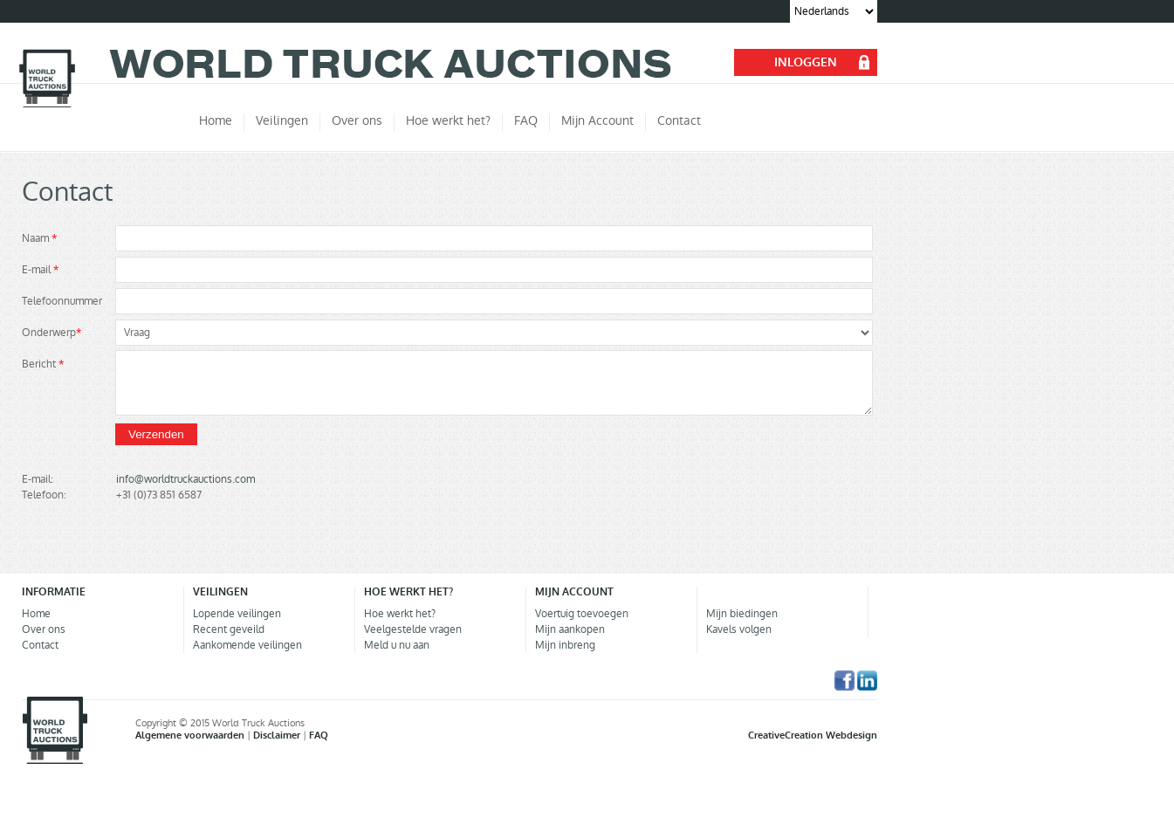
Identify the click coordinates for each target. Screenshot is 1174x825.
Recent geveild (228, 629)
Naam (39, 238)
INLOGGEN (805, 62)
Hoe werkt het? (400, 614)
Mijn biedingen (742, 614)
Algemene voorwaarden (191, 735)
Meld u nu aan (396, 645)
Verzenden (156, 434)
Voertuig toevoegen (581, 614)
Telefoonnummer (62, 301)
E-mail (40, 270)
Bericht (43, 364)
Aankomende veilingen (247, 645)
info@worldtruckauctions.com (185, 479)
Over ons (43, 629)
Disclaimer (278, 735)
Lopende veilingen (237, 614)
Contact (40, 645)
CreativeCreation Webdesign (812, 735)
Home (36, 614)
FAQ (318, 735)
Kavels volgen (739, 629)
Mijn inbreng (565, 645)
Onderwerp (51, 333)
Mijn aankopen (570, 629)
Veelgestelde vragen (413, 629)
